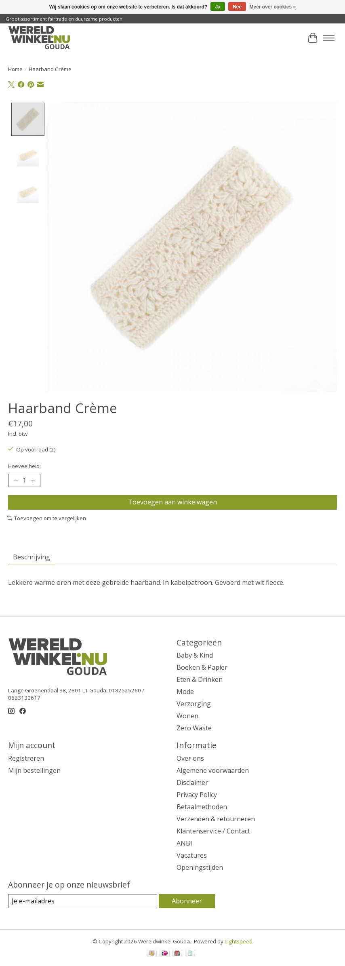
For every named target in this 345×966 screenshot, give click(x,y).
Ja (217, 7)
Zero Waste (194, 727)
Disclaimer (192, 782)
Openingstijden (200, 867)
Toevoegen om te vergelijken (46, 517)
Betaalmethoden (202, 806)
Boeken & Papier (202, 667)
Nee (237, 7)
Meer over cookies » (273, 7)
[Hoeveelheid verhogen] (32, 480)
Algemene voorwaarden (213, 770)
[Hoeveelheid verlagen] (16, 480)
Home (15, 69)
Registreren (26, 758)
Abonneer (187, 900)
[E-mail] (82, 901)
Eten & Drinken (200, 679)
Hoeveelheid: (24, 466)
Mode (185, 691)
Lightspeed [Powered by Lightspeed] (238, 941)
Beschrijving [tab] (31, 557)
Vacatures (192, 855)
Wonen (187, 715)
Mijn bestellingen (34, 770)
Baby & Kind (195, 655)
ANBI (184, 843)
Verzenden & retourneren (216, 818)
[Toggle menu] (329, 38)
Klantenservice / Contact (213, 831)
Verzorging (194, 703)
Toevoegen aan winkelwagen (172, 502)
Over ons (190, 758)
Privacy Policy (197, 794)
